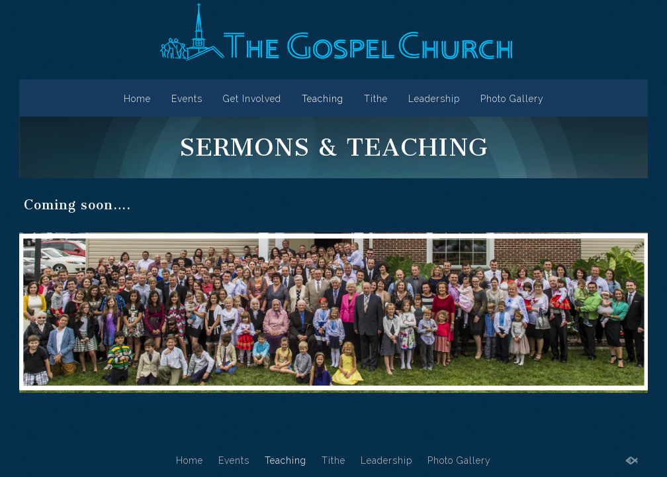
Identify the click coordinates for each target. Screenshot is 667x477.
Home (137, 98)
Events (186, 98)
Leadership (434, 98)
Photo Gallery (512, 98)
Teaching (322, 98)
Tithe (376, 98)
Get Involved (252, 98)
